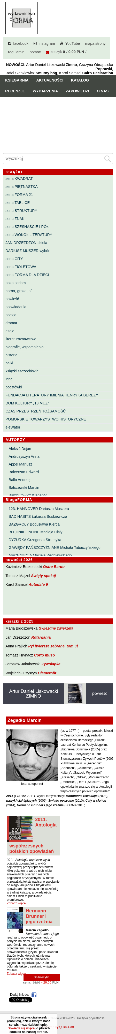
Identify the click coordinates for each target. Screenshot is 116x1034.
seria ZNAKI (15, 219)
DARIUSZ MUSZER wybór (27, 251)
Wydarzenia (45, 91)
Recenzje (15, 91)
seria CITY (14, 259)
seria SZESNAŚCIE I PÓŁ (27, 227)
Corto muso (44, 655)
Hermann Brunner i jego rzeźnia (39, 916)
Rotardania (41, 637)
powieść (12, 299)
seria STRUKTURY (21, 211)
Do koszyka (42, 977)
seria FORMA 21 (19, 195)
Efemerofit (47, 673)
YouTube (72, 43)
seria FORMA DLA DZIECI (27, 275)
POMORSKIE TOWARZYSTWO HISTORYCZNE (45, 419)
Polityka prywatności (91, 1018)
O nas (103, 91)
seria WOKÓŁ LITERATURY (28, 235)
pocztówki (13, 387)
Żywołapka (50, 664)
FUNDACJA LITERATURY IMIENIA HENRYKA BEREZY (51, 395)
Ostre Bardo (54, 567)
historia (11, 355)
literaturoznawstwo (20, 339)
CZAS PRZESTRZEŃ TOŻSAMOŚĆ (35, 411)
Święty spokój (43, 576)
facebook (20, 43)
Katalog (80, 80)
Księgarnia (16, 80)
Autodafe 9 (38, 584)
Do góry (110, 1014)
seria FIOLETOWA (20, 267)
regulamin (16, 52)
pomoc (35, 52)
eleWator (12, 427)
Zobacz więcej (16, 903)
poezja (10, 315)
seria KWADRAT (19, 178)
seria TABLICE (17, 203)
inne (8, 379)
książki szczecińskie (21, 371)
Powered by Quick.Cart (58, 1027)
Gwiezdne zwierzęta (55, 628)
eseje (9, 331)
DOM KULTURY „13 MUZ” (27, 403)
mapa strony (95, 43)
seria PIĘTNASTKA (21, 186)
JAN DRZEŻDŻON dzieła (26, 243)
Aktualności (49, 80)
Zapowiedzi (77, 91)
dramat (11, 323)
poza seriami (16, 283)
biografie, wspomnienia (24, 347)
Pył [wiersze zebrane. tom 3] (53, 646)
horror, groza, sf (18, 291)
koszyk (56, 52)
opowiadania (15, 307)
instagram (47, 43)
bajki (9, 363)
